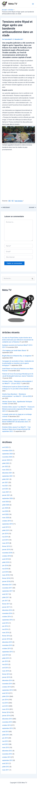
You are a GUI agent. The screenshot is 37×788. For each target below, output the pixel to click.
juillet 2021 (5, 479)
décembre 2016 (7, 610)
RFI (9, 201)
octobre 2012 (6, 757)
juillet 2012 (5, 767)
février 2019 (6, 546)
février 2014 (6, 712)
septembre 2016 (7, 620)
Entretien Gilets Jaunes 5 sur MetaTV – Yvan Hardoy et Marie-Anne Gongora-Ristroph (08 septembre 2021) (16, 429)
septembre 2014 (7, 690)
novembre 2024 (7, 450)
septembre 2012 (7, 760)
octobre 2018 (6, 556)
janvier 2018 (6, 581)
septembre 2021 (7, 476)
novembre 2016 (7, 613)
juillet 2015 (5, 658)
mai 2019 (5, 537)
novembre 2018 (7, 553)
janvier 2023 (6, 460)
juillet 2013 (5, 735)
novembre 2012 (7, 754)
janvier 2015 (6, 677)
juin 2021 (5, 482)
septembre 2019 (7, 524)
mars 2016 (5, 632)
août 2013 (5, 731)
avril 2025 (5, 447)
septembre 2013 (7, 728)
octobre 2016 (6, 616)
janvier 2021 (6, 495)
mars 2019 (5, 543)
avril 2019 (5, 540)
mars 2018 (5, 575)
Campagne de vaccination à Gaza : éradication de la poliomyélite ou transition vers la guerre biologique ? (18, 363)
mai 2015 (5, 664)
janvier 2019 (6, 549)
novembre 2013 (7, 722)
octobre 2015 (6, 648)
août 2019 (5, 527)
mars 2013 (5, 747)
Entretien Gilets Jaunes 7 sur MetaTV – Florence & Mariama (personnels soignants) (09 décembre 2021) (18, 409)
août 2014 (5, 693)
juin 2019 (5, 533)
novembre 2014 (7, 684)
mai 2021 (5, 486)
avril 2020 (5, 514)
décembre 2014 (7, 680)
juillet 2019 (5, 530)
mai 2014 (5, 703)
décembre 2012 (7, 751)
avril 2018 (5, 572)
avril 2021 (5, 489)
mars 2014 (5, 709)
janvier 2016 (6, 639)
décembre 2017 (7, 585)
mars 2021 (5, 492)
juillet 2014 (5, 696)
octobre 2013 (6, 725)
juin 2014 (5, 699)
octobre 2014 (6, 687)
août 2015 (5, 655)
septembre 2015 (7, 652)
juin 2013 (5, 738)
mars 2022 (5, 470)
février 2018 (6, 578)
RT (13, 201)
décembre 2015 (7, 642)
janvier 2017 (6, 607)
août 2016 (5, 623)
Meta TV (12, 3)
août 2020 (5, 502)
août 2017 (5, 594)
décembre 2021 (7, 473)
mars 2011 (5, 770)
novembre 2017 (7, 588)
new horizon (19, 201)
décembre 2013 (7, 719)
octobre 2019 (6, 521)
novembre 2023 (7, 457)
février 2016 (6, 636)
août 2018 (5, 559)
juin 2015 (5, 661)
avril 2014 (5, 706)
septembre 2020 (7, 498)
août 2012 (5, 763)
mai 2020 (5, 511)
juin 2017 (5, 601)
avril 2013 (5, 744)
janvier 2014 (6, 715)
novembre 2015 (7, 645)
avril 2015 (5, 668)
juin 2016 (5, 626)
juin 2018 (5, 565)
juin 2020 (5, 508)
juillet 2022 (5, 463)
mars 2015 (5, 671)
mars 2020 (5, 517)
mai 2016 (5, 629)
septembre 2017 (7, 591)
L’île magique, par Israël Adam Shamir (14, 350)
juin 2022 (5, 466)
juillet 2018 (5, 562)
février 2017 (6, 604)
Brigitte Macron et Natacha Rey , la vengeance (16, 356)
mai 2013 (5, 741)
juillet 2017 (5, 597)
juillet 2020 (5, 505)
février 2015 (6, 674)
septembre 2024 (7, 454)
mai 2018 (5, 569)
